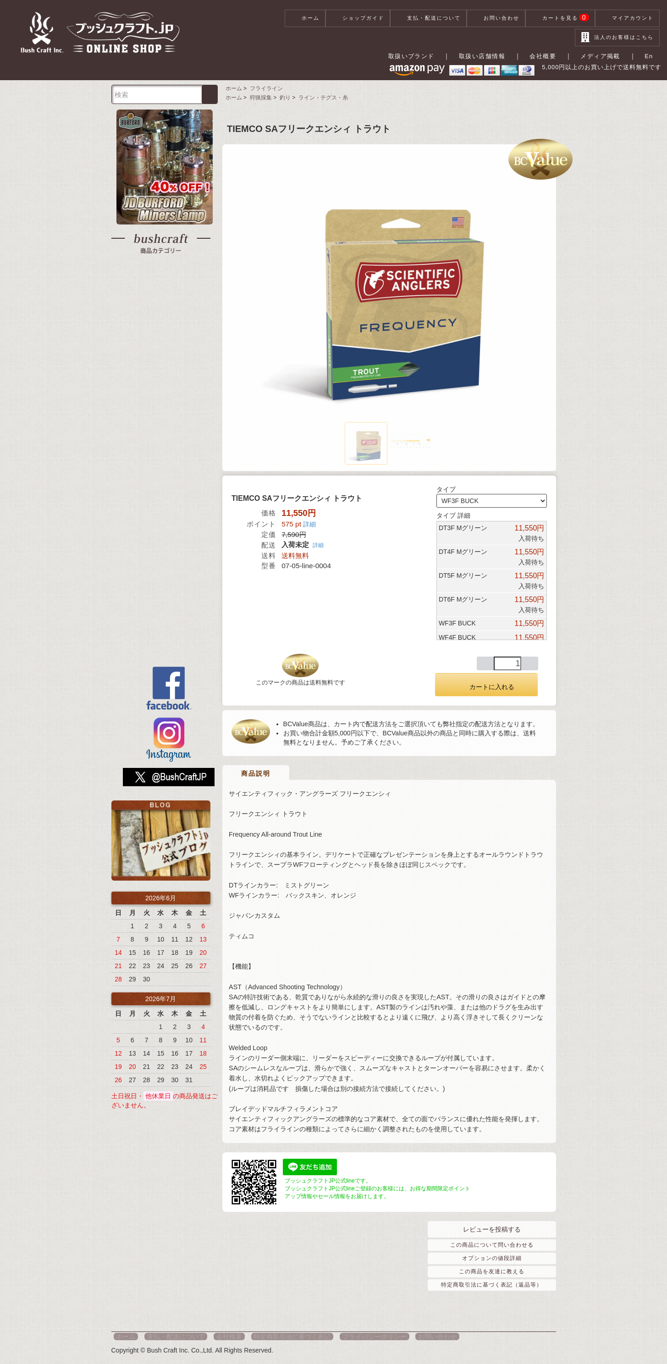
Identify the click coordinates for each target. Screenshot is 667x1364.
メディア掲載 (605, 56)
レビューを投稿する (492, 1229)
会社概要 (549, 56)
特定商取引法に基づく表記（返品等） (491, 1285)
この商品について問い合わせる (492, 1244)
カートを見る (560, 18)
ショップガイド (357, 18)
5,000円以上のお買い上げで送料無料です (587, 71)
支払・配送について (428, 18)
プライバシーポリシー (351, 1336)
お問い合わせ (496, 18)
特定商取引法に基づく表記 (273, 1336)
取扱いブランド (419, 56)
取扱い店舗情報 (489, 56)
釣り (282, 98)
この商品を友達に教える (491, 1271)
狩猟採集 (259, 98)
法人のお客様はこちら (617, 37)
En (651, 56)
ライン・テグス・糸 (320, 98)
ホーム (305, 18)
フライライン (264, 90)
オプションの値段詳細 (492, 1258)
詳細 (309, 525)
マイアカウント (627, 18)
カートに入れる (486, 685)
